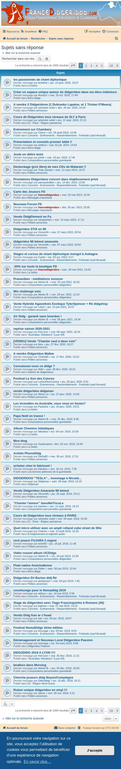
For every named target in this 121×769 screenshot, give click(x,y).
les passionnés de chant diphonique (40, 79)
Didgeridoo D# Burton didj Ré (35, 578)
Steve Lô (43, 394)
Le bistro (33, 85)
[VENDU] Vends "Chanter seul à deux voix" (44, 341)
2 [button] (86, 65)
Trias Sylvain (45, 170)
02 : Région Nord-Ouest (41, 683)
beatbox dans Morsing (29, 665)
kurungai (43, 630)
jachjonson (44, 581)
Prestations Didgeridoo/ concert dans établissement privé (55, 179)
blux (40, 344)
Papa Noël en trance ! (29, 416)
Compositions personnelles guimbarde (50, 160)
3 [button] (91, 65)
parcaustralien (46, 182)
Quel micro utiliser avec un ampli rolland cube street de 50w (57, 528)
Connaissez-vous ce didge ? (34, 366)
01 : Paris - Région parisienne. (45, 123)
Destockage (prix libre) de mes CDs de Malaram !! (49, 167)
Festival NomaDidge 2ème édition (38, 627)
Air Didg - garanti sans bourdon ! (37, 316)
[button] (72, 65)
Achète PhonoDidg (27, 453)
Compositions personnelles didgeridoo (50, 284)
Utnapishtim (45, 219)
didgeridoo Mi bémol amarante (35, 241)
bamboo (43, 468)
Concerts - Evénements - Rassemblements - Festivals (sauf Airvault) (67, 135)
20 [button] (111, 65)
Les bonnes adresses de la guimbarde (50, 471)
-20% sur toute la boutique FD (35, 266)
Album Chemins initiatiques (33, 428)
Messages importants (40, 197)
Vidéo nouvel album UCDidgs (35, 553)
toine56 (42, 543)
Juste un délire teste (28, 154)
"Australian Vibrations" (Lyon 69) (46, 334)
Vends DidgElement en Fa (32, 216)
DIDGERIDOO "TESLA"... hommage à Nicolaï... (47, 478)
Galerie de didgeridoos (41, 372)
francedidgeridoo (48, 194)
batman (42, 605)
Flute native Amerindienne (32, 565)
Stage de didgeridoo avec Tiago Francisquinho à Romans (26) (58, 602)
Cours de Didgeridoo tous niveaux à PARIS (44, 515)
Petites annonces (37, 110)
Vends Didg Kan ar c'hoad (32, 615)
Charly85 (43, 356)
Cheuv (42, 132)
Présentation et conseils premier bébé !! (42, 142)
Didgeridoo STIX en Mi (29, 229)
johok (41, 157)
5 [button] (102, 65)
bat (40, 618)
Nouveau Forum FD (27, 204)
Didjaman (43, 481)
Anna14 (42, 95)
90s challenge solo (27, 291)
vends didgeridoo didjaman (33, 391)
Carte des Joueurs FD (29, 191)
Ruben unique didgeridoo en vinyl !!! (40, 690)
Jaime (41, 693)
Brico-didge (34, 98)
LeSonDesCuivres (48, 381)
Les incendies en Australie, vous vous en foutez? (49, 403)
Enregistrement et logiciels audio (46, 534)
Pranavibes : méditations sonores (38, 279)
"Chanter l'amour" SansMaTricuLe (38, 503)
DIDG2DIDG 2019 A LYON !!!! (34, 652)
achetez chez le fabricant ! (32, 465)
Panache (43, 406)
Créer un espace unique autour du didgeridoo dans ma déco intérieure (65, 92)
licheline (43, 82)
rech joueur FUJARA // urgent (35, 540)
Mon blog (20, 441)
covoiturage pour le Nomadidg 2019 (39, 590)
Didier (41, 568)
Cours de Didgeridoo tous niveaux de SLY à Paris (49, 117)
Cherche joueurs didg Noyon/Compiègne (43, 677)
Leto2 (41, 307)
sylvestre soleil (46, 107)
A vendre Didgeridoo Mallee (33, 353)
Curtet (41, 257)
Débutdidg (44, 680)
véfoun (42, 593)
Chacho (42, 531)
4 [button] (96, 65)
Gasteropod (45, 444)
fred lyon (43, 331)
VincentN (43, 232)
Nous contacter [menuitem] (65, 727)
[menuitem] (28, 31)
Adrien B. (43, 282)
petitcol (42, 145)
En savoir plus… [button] (37, 762)
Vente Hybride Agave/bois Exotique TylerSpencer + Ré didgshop (60, 304)
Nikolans (43, 431)
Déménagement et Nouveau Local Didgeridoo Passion (53, 640)
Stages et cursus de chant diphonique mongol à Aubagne (55, 254)
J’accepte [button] (94, 750)
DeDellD (43, 456)
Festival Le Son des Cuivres (33, 378)
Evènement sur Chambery (32, 129)
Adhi (40, 369)
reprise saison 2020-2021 (31, 328)
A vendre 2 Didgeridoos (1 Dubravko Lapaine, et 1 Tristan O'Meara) (62, 104)
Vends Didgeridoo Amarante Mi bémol (41, 490)
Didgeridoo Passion (39, 646)
